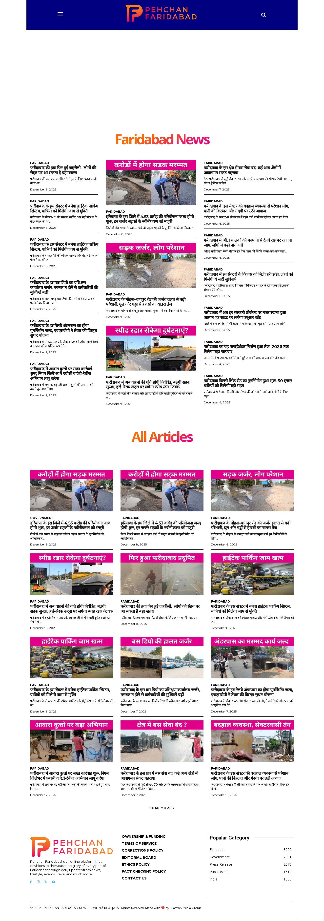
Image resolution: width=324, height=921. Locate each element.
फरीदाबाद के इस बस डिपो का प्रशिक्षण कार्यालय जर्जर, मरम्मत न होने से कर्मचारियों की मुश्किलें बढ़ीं (64, 287)
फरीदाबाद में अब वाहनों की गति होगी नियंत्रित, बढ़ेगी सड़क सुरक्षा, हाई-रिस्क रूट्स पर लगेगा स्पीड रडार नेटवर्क (148, 385)
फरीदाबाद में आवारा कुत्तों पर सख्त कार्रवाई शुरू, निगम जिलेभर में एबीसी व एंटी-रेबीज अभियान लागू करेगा (61, 373)
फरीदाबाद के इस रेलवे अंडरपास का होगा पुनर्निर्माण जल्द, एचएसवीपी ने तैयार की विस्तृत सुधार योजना (63, 330)
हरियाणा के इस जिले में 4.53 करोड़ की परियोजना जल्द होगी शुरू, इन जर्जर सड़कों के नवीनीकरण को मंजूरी (150, 219)
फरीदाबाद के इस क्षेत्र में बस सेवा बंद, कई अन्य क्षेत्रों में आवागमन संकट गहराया (159, 776)
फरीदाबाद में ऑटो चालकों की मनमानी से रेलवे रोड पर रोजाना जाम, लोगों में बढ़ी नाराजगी (248, 243)
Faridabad (39, 163)
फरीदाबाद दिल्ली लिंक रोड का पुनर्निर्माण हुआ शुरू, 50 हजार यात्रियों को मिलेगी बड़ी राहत (248, 383)
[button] (264, 15)
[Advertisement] (162, 84)
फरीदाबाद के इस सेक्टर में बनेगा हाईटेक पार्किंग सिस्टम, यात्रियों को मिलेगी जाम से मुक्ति (64, 208)
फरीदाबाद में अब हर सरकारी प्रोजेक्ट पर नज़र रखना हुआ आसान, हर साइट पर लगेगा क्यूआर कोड (245, 315)
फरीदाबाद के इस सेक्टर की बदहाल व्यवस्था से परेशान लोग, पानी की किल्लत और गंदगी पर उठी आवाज (246, 208)
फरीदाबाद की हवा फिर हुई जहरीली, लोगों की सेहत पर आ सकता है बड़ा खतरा (63, 170)
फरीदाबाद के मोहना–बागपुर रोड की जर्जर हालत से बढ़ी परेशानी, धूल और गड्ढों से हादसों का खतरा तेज (145, 302)
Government (42, 518)
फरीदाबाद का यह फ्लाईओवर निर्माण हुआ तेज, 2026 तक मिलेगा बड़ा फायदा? (246, 349)
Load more (162, 808)
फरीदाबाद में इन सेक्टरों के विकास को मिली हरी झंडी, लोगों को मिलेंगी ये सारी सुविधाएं (248, 277)
